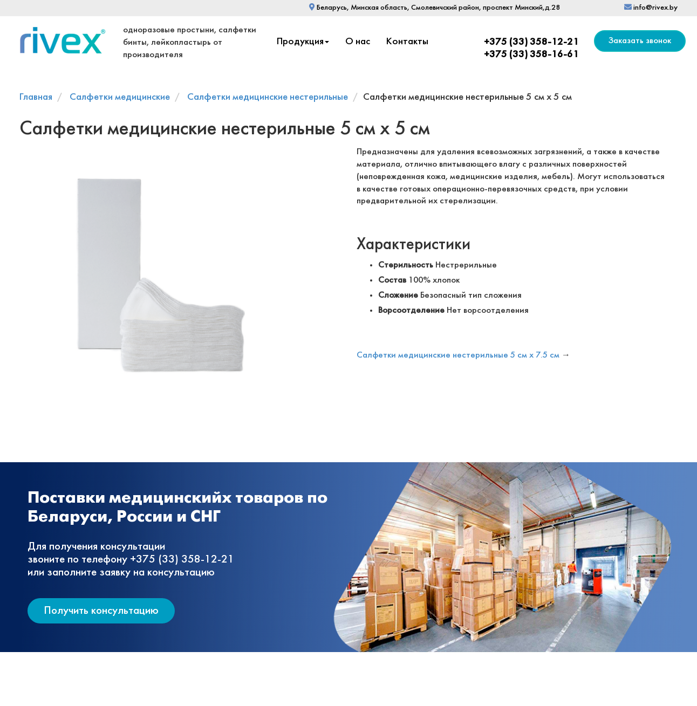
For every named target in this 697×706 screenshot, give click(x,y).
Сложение (398, 295)
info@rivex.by (651, 7)
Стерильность (405, 265)
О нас (357, 41)
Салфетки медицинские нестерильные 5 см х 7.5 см (458, 355)
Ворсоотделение (411, 310)
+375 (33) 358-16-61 (531, 54)
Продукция (303, 41)
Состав (392, 280)
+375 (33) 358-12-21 (531, 42)
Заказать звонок (640, 41)
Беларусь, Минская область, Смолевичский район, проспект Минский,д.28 (434, 7)
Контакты (407, 41)
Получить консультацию (101, 611)
